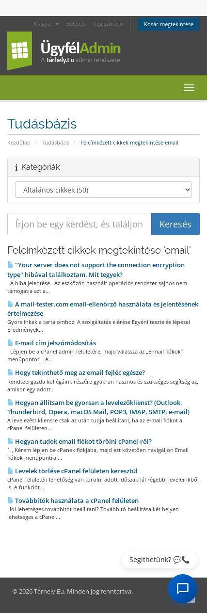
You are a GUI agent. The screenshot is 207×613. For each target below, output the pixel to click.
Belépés (76, 23)
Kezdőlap (19, 142)
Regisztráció (108, 23)
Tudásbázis (55, 142)
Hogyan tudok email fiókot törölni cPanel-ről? (79, 441)
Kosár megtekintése (168, 24)
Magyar (46, 23)
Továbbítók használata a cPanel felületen (73, 500)
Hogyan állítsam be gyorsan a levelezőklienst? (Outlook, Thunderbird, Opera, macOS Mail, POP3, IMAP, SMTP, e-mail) (98, 407)
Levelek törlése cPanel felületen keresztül (72, 471)
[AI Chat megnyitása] (182, 588)
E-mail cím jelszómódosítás (51, 343)
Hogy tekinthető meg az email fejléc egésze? (76, 372)
